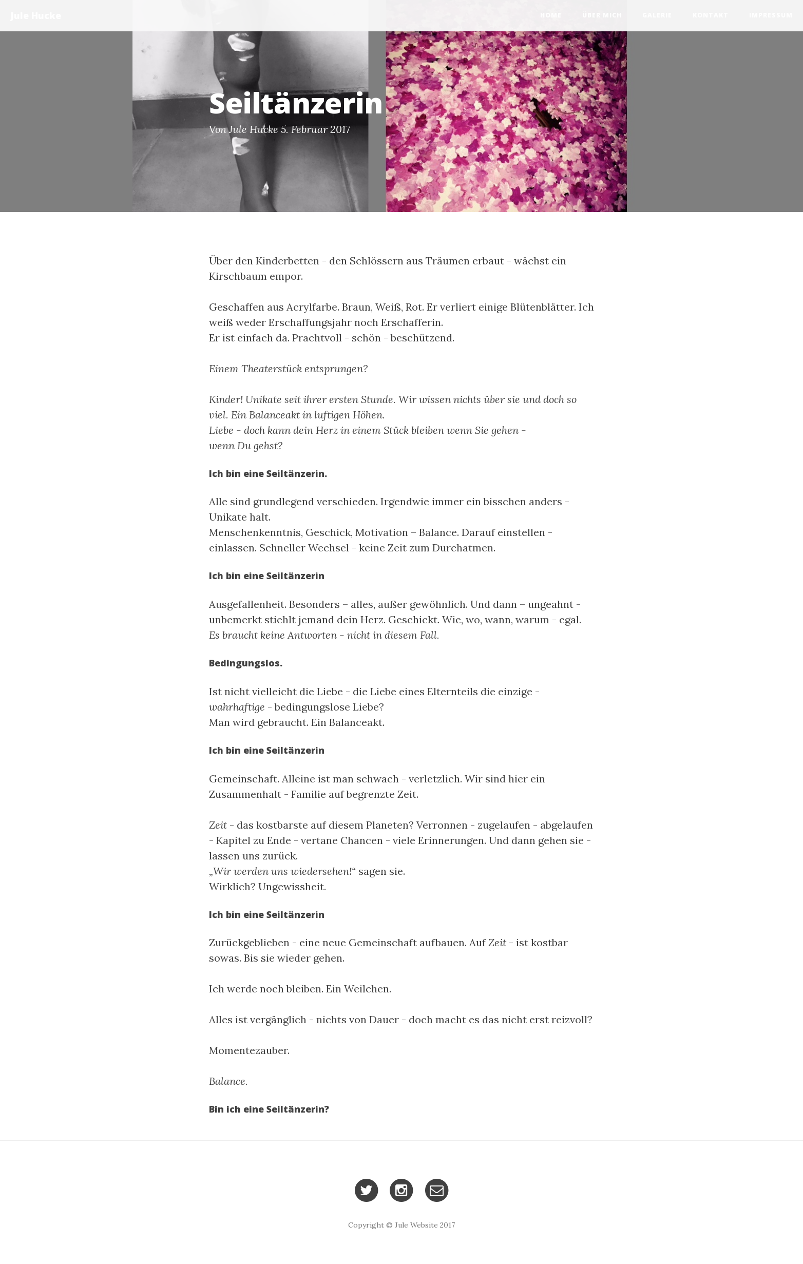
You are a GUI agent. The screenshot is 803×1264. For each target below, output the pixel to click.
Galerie (657, 15)
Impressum (771, 15)
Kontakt (711, 15)
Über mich (602, 15)
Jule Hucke (35, 15)
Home (551, 15)
